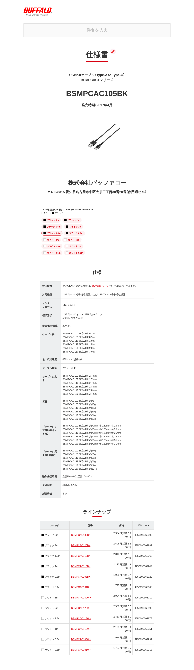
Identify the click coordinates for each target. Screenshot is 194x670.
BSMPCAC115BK (80, 555)
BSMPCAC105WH (81, 639)
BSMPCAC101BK (80, 587)
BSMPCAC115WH (81, 618)
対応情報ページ (100, 286)
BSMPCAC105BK (80, 576)
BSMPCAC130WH (81, 597)
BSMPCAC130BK (80, 535)
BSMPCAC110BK (80, 566)
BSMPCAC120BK (80, 545)
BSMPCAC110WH (81, 629)
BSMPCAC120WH (81, 608)
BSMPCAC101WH (81, 649)
